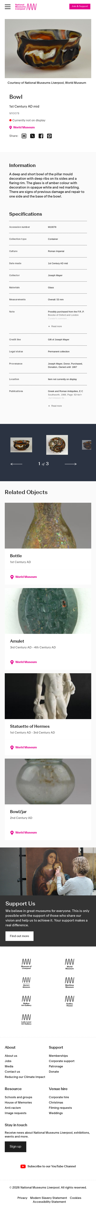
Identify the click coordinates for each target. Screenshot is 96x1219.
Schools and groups (18, 1097)
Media (9, 1066)
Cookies (75, 1198)
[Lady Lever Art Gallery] (26, 1019)
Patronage (56, 1066)
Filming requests (60, 1107)
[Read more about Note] (67, 319)
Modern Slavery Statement (48, 1198)
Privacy (22, 1198)
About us (11, 1055)
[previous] (16, 464)
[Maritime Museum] (69, 982)
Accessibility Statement (49, 1201)
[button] (21, 446)
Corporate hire (59, 1097)
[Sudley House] (69, 1001)
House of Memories (18, 1102)
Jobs (8, 1061)
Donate (54, 1071)
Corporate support (61, 1061)
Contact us (12, 1071)
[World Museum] (69, 964)
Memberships (58, 1055)
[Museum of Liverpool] (26, 964)
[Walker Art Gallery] (26, 1001)
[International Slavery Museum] (26, 982)
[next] (71, 464)
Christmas (56, 1102)
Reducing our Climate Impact (25, 1077)
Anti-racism (13, 1107)
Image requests (15, 1113)
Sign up (15, 1146)
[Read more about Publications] (67, 399)
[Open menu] (8, 7)
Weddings (56, 1113)
